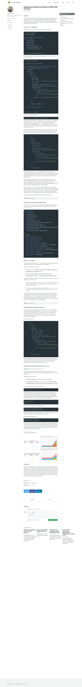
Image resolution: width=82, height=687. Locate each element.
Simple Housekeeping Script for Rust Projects (29, 673)
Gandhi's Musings (16, 2)
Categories (55, 2)
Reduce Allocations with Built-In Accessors (66, 25)
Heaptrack (26, 469)
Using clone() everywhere (65, 18)
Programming (33, 623)
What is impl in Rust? (64, 23)
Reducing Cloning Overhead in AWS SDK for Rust (40, 8)
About (67, 2)
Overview (62, 16)
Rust (29, 621)
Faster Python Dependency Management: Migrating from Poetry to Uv (68, 674)
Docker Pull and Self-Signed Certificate (42, 672)
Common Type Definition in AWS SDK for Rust (66, 20)
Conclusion (62, 31)
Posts (48, 2)
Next (49, 639)
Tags (62, 2)
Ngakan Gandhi (11, 13)
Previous (32, 639)
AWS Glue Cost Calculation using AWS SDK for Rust (54, 673)
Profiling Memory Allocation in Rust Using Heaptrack (67, 29)
